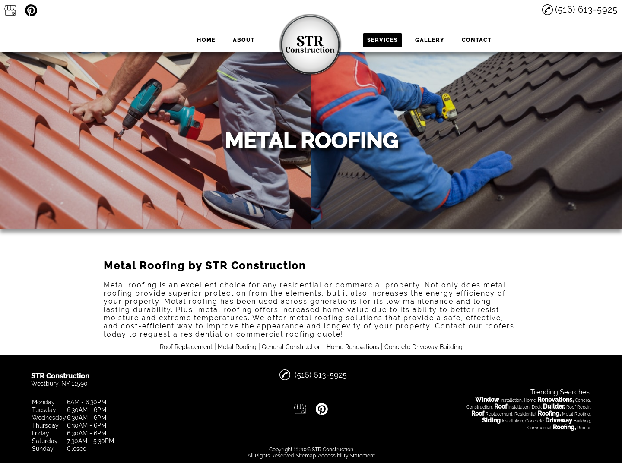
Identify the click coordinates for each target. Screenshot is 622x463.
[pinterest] (31, 10)
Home (206, 40)
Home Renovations (353, 346)
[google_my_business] (10, 10)
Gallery (429, 40)
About (244, 40)
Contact (477, 40)
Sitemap (306, 456)
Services (382, 40)
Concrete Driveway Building (423, 346)
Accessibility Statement (346, 456)
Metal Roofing (237, 346)
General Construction (291, 346)
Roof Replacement (186, 346)
